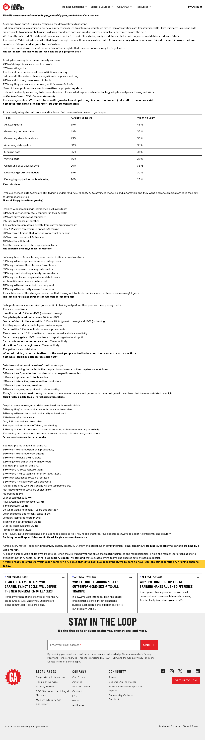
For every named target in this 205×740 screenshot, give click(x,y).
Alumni (113, 677)
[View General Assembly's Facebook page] (163, 671)
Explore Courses (100, 7)
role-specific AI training (45, 229)
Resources (142, 7)
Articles (77, 682)
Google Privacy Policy (138, 657)
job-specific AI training (54, 305)
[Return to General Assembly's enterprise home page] (13, 7)
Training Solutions (72, 7)
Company (79, 671)
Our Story (78, 677)
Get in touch (186, 680)
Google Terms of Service (60, 661)
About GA (123, 7)
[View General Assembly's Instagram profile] (172, 671)
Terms (186, 726)
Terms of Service (68, 657)
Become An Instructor (122, 682)
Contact (77, 691)
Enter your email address (65, 645)
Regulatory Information (51, 677)
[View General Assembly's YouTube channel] (189, 671)
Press (75, 700)
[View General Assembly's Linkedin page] (198, 671)
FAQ (75, 696)
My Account (195, 7)
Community (117, 671)
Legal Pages (46, 671)
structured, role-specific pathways (108, 534)
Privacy (195, 726)
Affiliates (78, 705)
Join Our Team (81, 686)
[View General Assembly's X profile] (180, 671)
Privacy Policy (45, 686)
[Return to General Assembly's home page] (13, 677)
